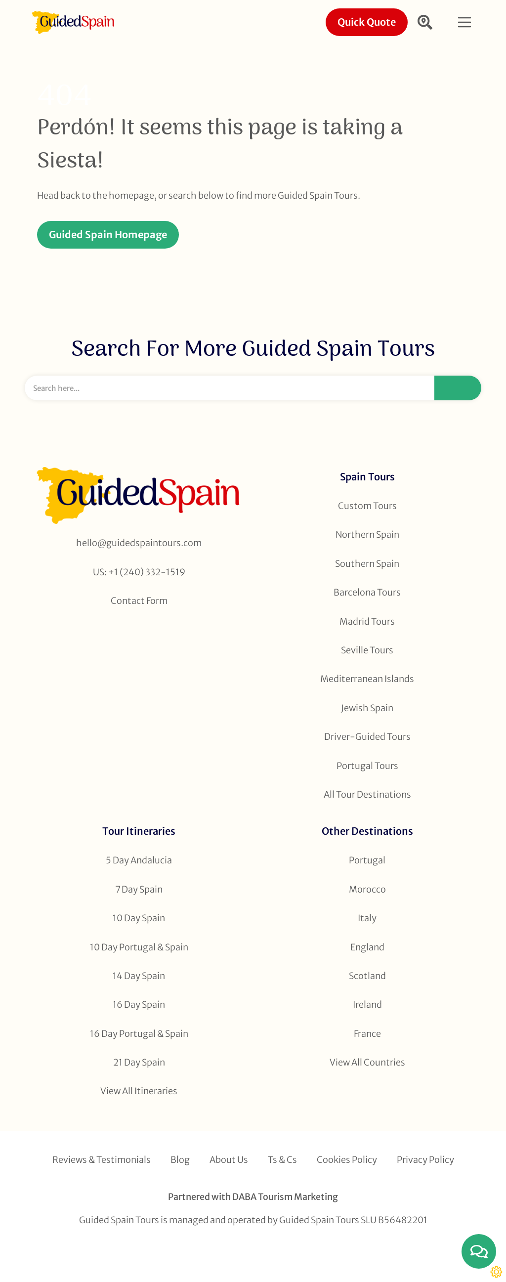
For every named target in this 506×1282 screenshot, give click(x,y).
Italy (367, 918)
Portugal (367, 860)
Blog (180, 1159)
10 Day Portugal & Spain (139, 947)
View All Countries (367, 1062)
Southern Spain (367, 563)
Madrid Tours (367, 621)
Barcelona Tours (367, 592)
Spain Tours (367, 476)
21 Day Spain (139, 1062)
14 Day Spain (139, 976)
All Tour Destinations (367, 794)
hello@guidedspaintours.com (139, 543)
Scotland (367, 976)
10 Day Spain (139, 918)
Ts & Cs (282, 1159)
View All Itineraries (138, 1091)
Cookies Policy (347, 1159)
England (367, 947)
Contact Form (139, 600)
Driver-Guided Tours (367, 736)
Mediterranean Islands (367, 678)
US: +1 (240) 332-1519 (139, 572)
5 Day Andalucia (139, 860)
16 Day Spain (139, 1004)
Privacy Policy (425, 1159)
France (367, 1033)
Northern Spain (367, 534)
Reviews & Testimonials (101, 1159)
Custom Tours (367, 506)
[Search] (457, 388)
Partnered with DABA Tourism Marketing (253, 1196)
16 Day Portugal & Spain (139, 1033)
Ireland (367, 1004)
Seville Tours (367, 650)
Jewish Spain (367, 708)
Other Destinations (367, 831)
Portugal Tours (367, 765)
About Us (229, 1159)
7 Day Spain (139, 889)
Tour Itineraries (138, 831)
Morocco (367, 889)
